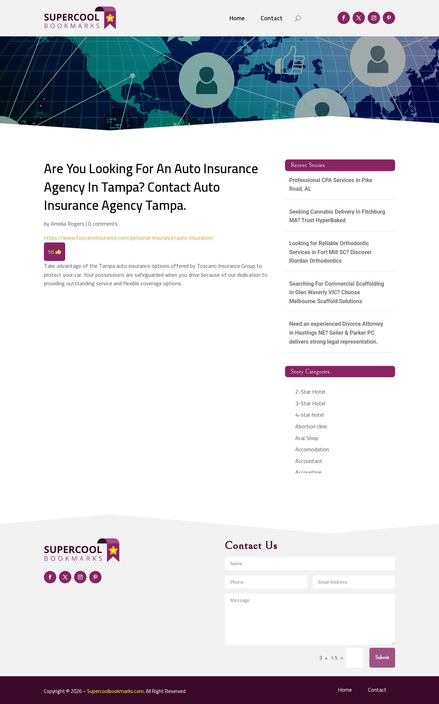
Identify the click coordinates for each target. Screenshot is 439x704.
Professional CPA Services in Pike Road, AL (330, 184)
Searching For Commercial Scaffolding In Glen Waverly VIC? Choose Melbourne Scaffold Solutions (336, 293)
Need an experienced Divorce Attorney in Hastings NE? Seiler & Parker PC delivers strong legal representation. (336, 333)
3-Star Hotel (310, 403)
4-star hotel (309, 414)
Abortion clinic (311, 426)
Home (237, 18)
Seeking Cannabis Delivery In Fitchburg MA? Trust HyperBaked (337, 216)
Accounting (308, 472)
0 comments (103, 223)
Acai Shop (306, 438)
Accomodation (312, 449)
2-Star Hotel (310, 391)
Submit (382, 657)
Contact (272, 18)
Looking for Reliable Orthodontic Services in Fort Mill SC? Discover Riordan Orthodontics (330, 252)
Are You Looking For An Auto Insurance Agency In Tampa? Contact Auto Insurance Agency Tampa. (151, 186)
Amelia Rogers (67, 223)
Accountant (308, 461)
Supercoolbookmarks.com (115, 691)
